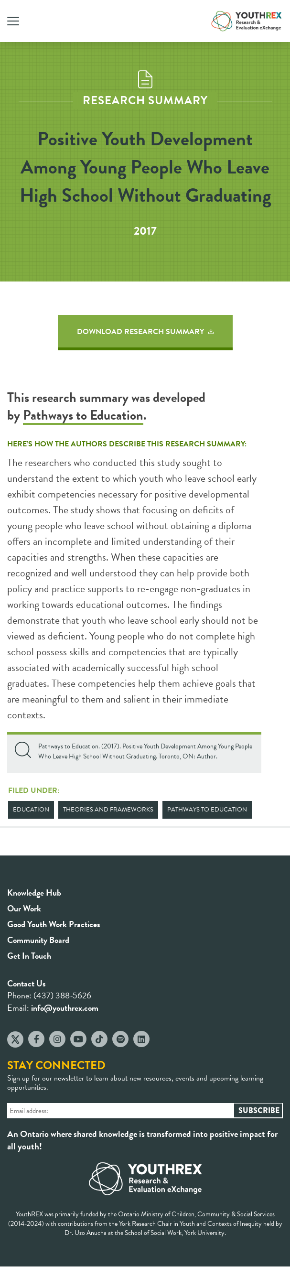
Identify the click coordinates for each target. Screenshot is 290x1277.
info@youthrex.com (64, 1007)
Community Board (38, 939)
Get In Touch (29, 955)
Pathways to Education (83, 415)
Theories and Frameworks (108, 809)
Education (31, 809)
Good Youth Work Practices (53, 924)
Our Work (24, 908)
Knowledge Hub (34, 892)
